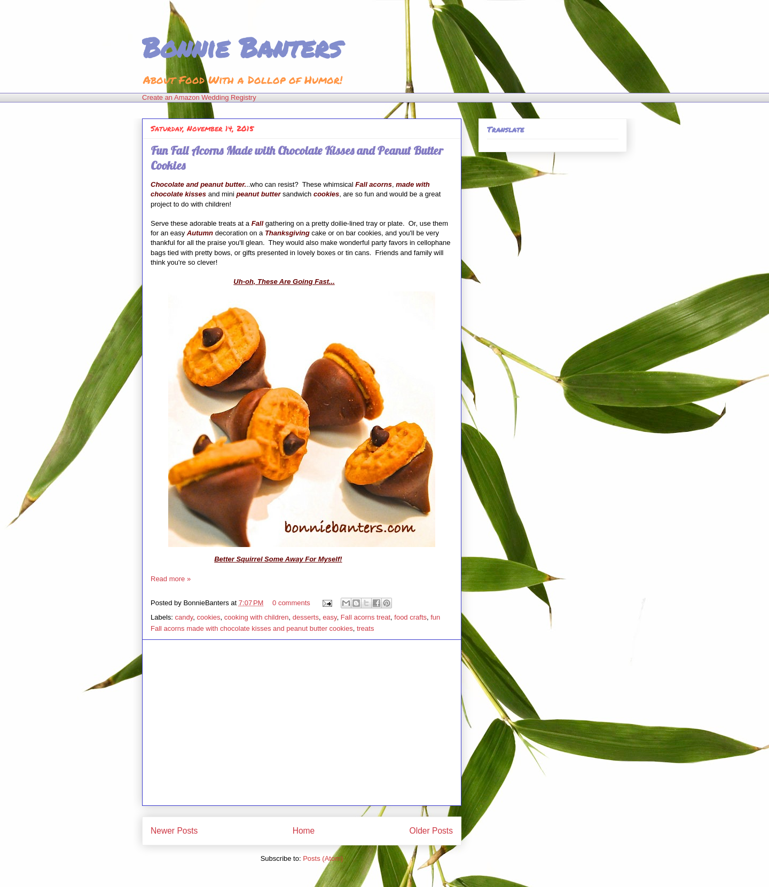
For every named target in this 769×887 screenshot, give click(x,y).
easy (330, 617)
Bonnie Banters (241, 47)
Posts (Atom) (323, 858)
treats (365, 628)
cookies (209, 617)
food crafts (410, 617)
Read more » (171, 579)
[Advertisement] (302, 722)
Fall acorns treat (365, 617)
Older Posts (431, 830)
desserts (306, 617)
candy (184, 617)
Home (304, 830)
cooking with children (256, 617)
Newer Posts (174, 830)
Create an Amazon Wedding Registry (199, 97)
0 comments (291, 603)
